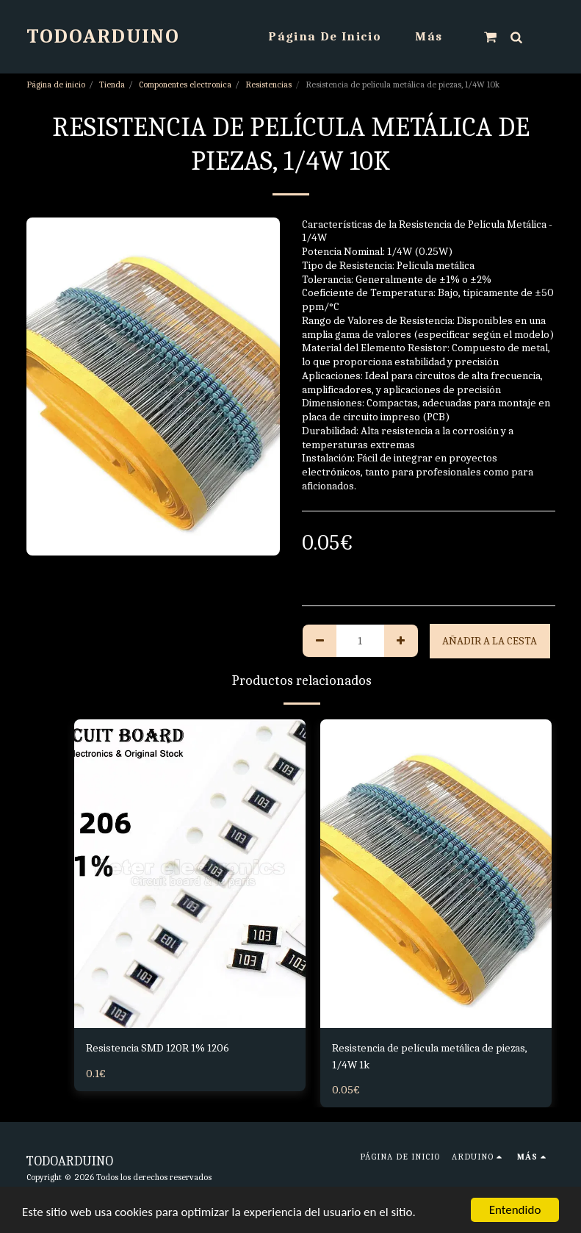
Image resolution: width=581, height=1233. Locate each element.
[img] (190, 873)
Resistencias (268, 84)
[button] (490, 36)
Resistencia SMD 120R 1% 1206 (157, 1047)
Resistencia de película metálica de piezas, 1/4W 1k (429, 1056)
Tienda (112, 84)
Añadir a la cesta (489, 640)
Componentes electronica (185, 84)
